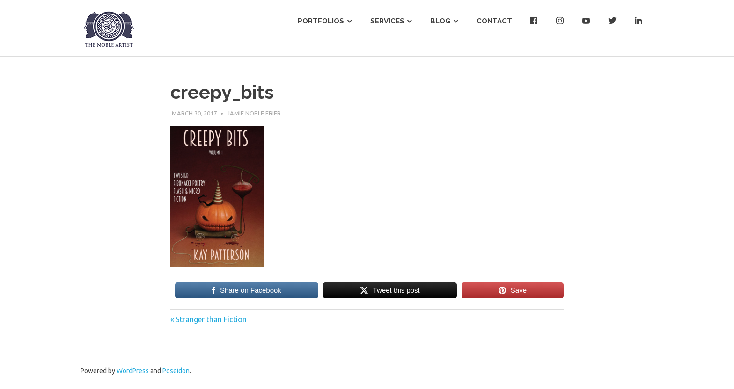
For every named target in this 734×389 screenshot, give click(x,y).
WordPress (133, 371)
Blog (440, 21)
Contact (494, 21)
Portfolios (321, 21)
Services (387, 21)
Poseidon (176, 371)
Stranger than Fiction (211, 319)
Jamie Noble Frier (254, 113)
